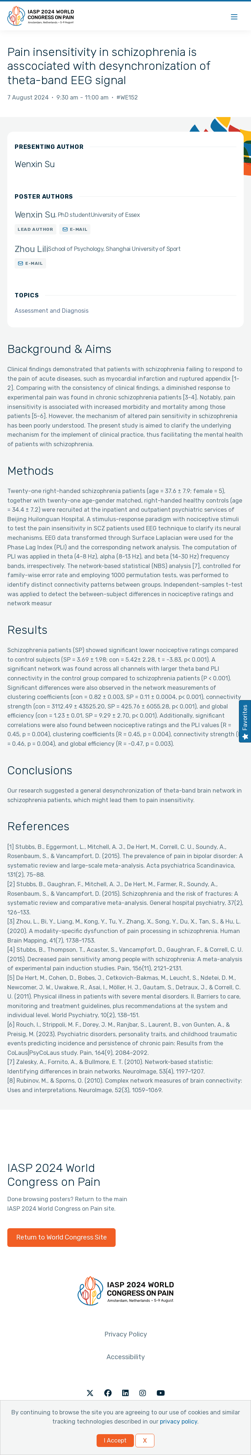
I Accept (115, 1440)
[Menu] (234, 15)
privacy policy (178, 1421)
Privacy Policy (125, 1334)
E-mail (79, 229)
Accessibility (125, 1357)
